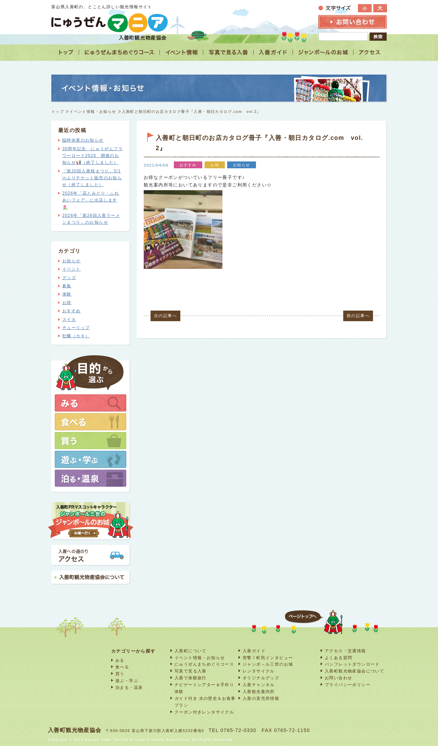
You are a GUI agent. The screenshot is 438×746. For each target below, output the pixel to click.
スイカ (69, 319)
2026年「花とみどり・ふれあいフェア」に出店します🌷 (90, 200)
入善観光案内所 (259, 691)
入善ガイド (254, 651)
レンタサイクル (259, 671)
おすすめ (71, 311)
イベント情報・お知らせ (92, 111)
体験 (67, 294)
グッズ (69, 277)
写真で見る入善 (191, 671)
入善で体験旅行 (191, 678)
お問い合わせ (338, 678)
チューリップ (76, 327)
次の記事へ (165, 315)
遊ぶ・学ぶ (126, 680)
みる (120, 660)
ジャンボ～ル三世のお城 (268, 664)
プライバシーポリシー (348, 684)
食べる (122, 667)
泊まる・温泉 (129, 687)
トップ (57, 111)
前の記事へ (358, 315)
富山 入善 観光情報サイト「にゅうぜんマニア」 (109, 23)
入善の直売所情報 (261, 698)
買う (120, 673)
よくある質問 (338, 657)
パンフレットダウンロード (352, 664)
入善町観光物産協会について (354, 671)
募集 (67, 286)
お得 (67, 302)
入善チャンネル (259, 684)
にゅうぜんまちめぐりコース (204, 664)
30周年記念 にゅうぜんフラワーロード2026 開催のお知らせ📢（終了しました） (92, 155)
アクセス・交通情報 (345, 651)
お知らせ (71, 261)
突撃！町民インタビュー (268, 657)
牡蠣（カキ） (76, 335)
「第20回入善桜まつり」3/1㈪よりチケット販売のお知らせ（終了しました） (92, 178)
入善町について (191, 651)
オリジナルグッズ (261, 678)
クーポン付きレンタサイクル (204, 712)
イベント (71, 269)
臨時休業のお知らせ (83, 140)
